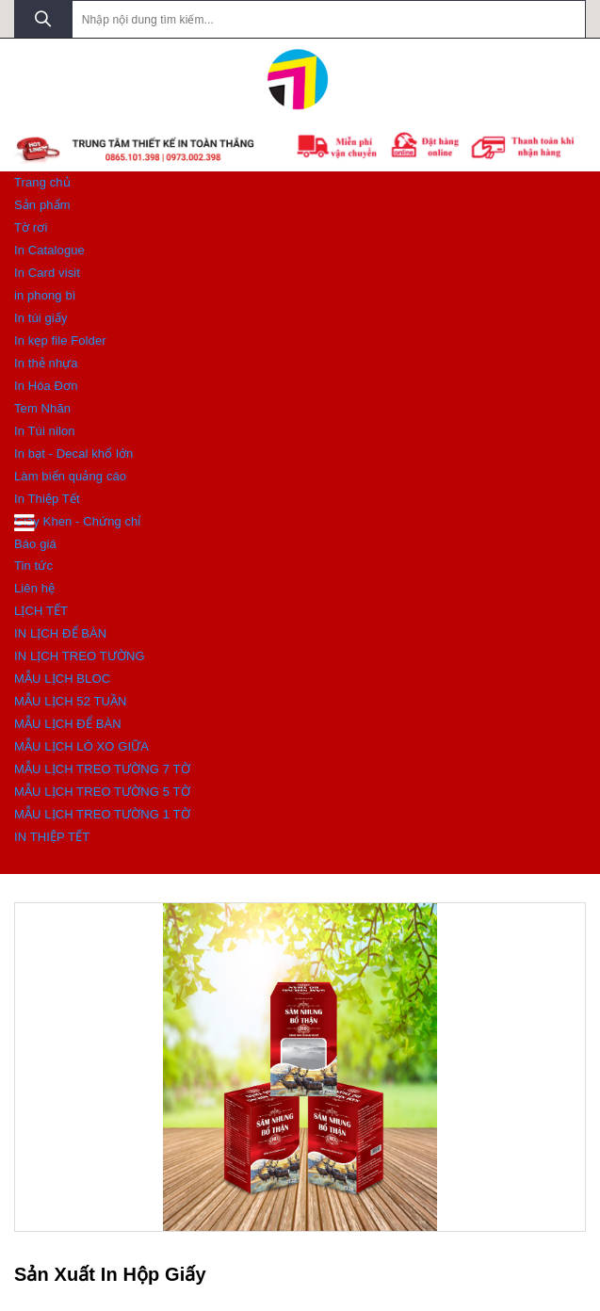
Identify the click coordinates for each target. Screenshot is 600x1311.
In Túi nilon (44, 431)
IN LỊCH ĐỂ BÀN (60, 633)
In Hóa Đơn (46, 386)
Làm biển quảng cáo (70, 476)
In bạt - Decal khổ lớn (73, 453)
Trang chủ (42, 182)
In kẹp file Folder (60, 340)
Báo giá (35, 544)
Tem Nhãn (42, 408)
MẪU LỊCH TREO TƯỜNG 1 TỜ (102, 814)
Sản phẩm (42, 205)
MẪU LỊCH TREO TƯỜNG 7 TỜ (102, 769)
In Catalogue (49, 250)
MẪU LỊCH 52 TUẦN (70, 701)
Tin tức (33, 565)
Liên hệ (34, 588)
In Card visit (47, 273)
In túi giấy (41, 318)
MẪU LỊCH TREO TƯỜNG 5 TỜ (102, 792)
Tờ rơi (30, 227)
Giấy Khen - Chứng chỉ (77, 521)
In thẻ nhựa (46, 363)
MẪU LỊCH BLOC (62, 679)
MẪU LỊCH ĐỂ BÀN (68, 724)
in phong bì (44, 295)
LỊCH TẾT (41, 611)
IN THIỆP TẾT (51, 837)
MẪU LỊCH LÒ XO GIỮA (81, 746)
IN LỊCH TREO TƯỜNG (79, 656)
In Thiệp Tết (47, 499)
